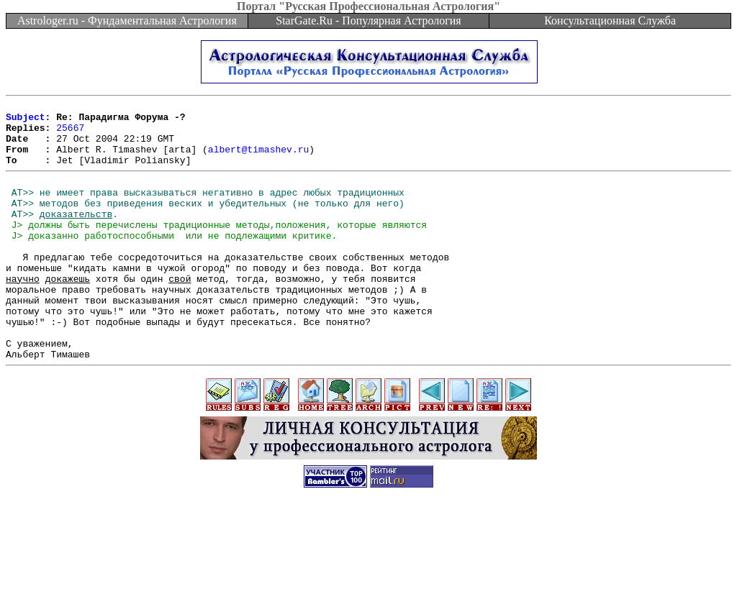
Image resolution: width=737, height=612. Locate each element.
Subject (25, 120)
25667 (70, 133)
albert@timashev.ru (258, 159)
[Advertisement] (368, 579)
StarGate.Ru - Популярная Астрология (368, 20)
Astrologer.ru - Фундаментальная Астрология (127, 20)
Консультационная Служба (610, 20)
